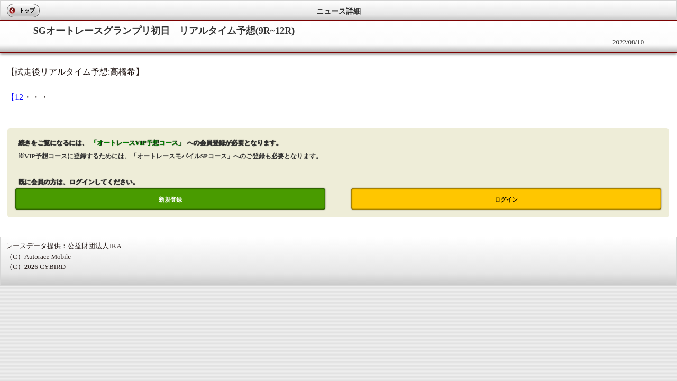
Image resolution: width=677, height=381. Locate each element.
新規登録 (170, 199)
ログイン (506, 199)
